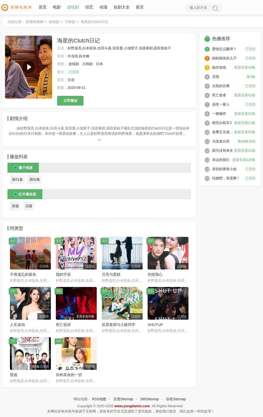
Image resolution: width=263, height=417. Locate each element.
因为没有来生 (222, 151)
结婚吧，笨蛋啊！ (226, 179)
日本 (99, 64)
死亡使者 (219, 96)
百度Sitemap (123, 400)
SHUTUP (155, 325)
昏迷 (13, 375)
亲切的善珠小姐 (224, 169)
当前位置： (16, 22)
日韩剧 (70, 22)
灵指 (215, 77)
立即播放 (70, 101)
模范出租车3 (222, 123)
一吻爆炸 (219, 114)
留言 (139, 7)
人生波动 (17, 325)
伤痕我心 (155, 275)
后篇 (28, 206)
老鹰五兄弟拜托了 (226, 133)
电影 (56, 7)
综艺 (89, 7)
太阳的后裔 (221, 86)
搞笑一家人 (221, 105)
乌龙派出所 (221, 142)
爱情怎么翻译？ (224, 49)
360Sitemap (149, 400)
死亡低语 (63, 325)
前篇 (15, 206)
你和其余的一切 (69, 375)
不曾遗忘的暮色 (23, 275)
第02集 (34, 180)
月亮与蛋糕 (111, 275)
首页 (42, 7)
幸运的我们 (221, 160)
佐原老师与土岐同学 (118, 325)
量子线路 (26, 168)
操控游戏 (219, 68)
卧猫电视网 (34, 22)
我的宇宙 (63, 275)
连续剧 (73, 7)
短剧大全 (121, 7)
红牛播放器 (27, 195)
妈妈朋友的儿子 (224, 59)
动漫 (103, 7)
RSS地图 (99, 400)
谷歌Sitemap (176, 400)
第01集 (17, 180)
